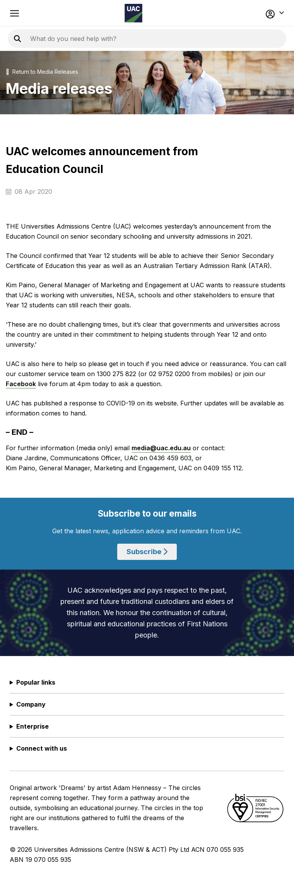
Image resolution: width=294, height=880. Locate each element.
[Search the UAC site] (123, 38)
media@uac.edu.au (161, 448)
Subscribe (147, 552)
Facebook (21, 384)
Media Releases (57, 71)
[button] (257, 13)
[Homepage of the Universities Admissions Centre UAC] (133, 13)
